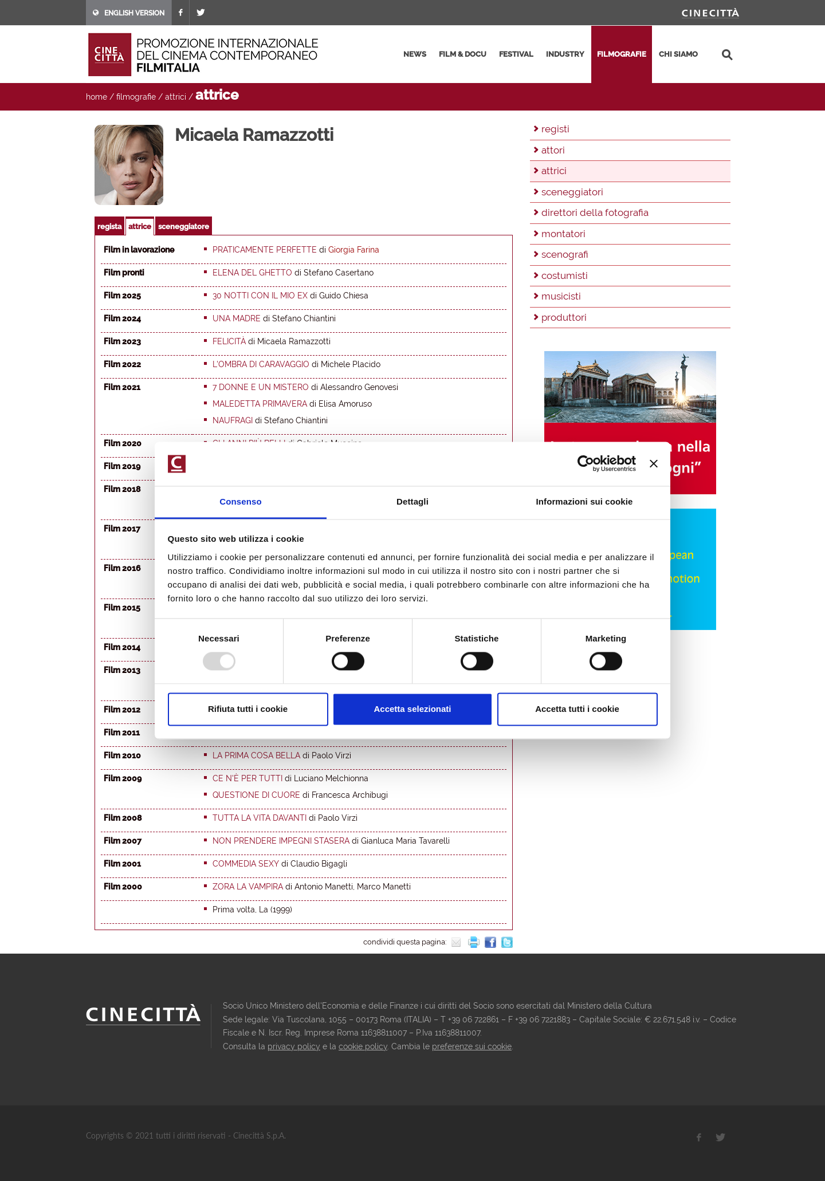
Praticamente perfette (265, 249)
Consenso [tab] (240, 501)
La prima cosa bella (256, 755)
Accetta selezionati (412, 709)
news (414, 54)
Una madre (237, 318)
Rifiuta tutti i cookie (248, 709)
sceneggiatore (183, 226)
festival (516, 54)
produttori (564, 317)
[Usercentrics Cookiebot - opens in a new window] (586, 464)
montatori (563, 233)
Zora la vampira (248, 886)
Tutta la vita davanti (260, 817)
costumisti (564, 275)
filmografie (621, 54)
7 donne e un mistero (261, 387)
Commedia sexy (246, 863)
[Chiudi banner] (654, 464)
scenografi (564, 254)
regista (109, 226)
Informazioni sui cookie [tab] (584, 501)
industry (565, 54)
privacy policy (294, 1046)
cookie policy (363, 1046)
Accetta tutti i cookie (577, 709)
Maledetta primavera (260, 403)
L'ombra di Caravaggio (261, 364)
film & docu (462, 54)
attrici (175, 96)
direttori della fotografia (595, 212)
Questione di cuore (256, 795)
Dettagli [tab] (412, 501)
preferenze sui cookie (472, 1046)
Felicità (229, 341)
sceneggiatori (572, 192)
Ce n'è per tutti (247, 778)
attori (553, 150)
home (96, 96)
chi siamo (678, 54)
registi (555, 129)
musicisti (561, 296)
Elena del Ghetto (252, 272)
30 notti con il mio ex (260, 295)
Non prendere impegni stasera (281, 840)
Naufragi (233, 420)
